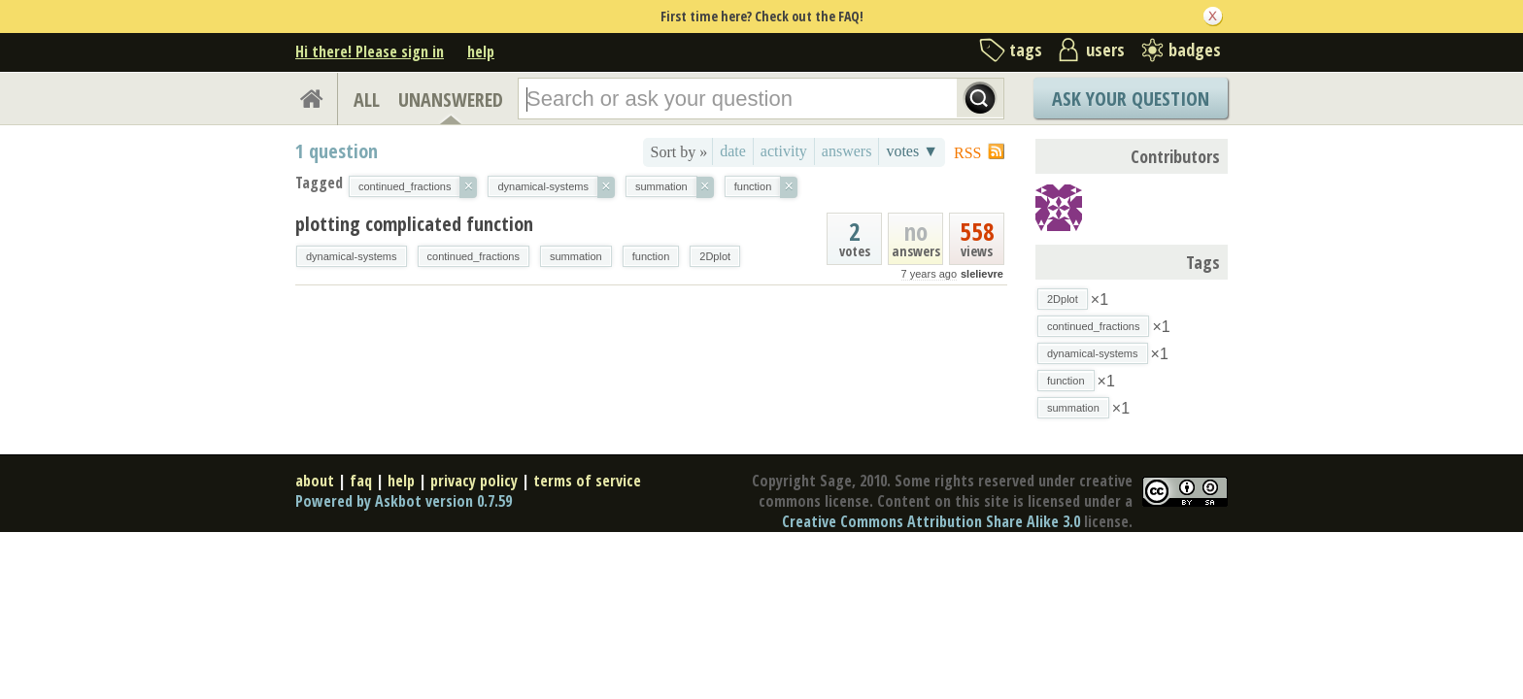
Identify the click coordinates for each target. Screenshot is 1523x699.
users (1105, 49)
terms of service (587, 480)
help (480, 51)
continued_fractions (473, 256)
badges (1194, 49)
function (651, 256)
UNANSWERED (450, 99)
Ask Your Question (1130, 98)
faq (361, 480)
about (314, 480)
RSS (967, 153)
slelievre (982, 274)
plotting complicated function (414, 224)
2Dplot (714, 256)
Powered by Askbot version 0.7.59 (403, 501)
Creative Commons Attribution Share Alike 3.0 (931, 521)
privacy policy (474, 480)
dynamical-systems (351, 256)
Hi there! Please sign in (369, 51)
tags (1025, 49)
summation (576, 256)
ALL (367, 99)
